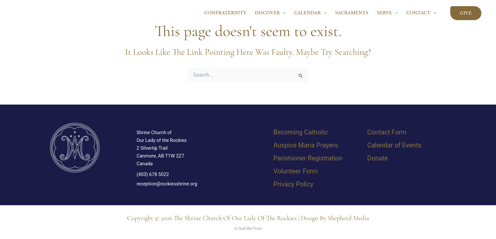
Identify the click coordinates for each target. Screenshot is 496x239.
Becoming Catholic (300, 132)
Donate (377, 158)
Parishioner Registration (308, 158)
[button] (283, 13)
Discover (270, 13)
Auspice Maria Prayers (305, 145)
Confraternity (225, 13)
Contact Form (386, 132)
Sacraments (352, 13)
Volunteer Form (295, 171)
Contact (421, 13)
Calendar (310, 13)
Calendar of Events (394, 145)
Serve (387, 13)
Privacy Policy (293, 184)
